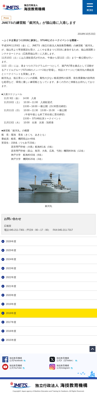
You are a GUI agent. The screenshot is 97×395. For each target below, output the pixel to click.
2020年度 (11, 295)
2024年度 (11, 259)
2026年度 (11, 241)
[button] (90, 2)
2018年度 (11, 313)
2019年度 (11, 304)
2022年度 (11, 277)
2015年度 (11, 340)
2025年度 (11, 250)
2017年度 (11, 322)
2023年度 (11, 268)
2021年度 (11, 286)
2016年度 (11, 331)
